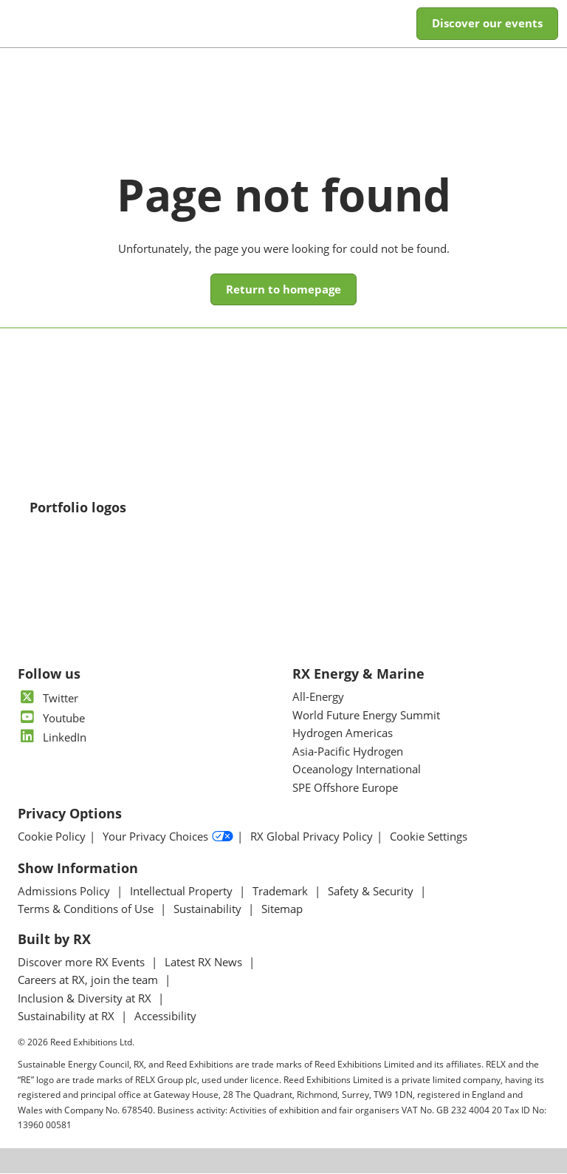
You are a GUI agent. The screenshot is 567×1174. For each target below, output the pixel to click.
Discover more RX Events (83, 962)
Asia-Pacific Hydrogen (347, 751)
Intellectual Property (183, 891)
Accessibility (165, 1016)
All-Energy (318, 697)
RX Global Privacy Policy (311, 837)
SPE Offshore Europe (345, 788)
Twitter (48, 698)
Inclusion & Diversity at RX (86, 998)
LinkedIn (52, 737)
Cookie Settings (428, 837)
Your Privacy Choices (168, 837)
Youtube (51, 718)
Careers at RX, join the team (89, 980)
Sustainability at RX (67, 1016)
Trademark (281, 891)
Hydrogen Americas (342, 733)
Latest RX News (205, 962)
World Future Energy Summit (366, 715)
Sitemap (282, 909)
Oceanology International (356, 769)
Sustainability (208, 909)
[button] (487, 23)
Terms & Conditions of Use (87, 909)
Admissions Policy (65, 891)
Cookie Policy (52, 837)
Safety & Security (372, 891)
